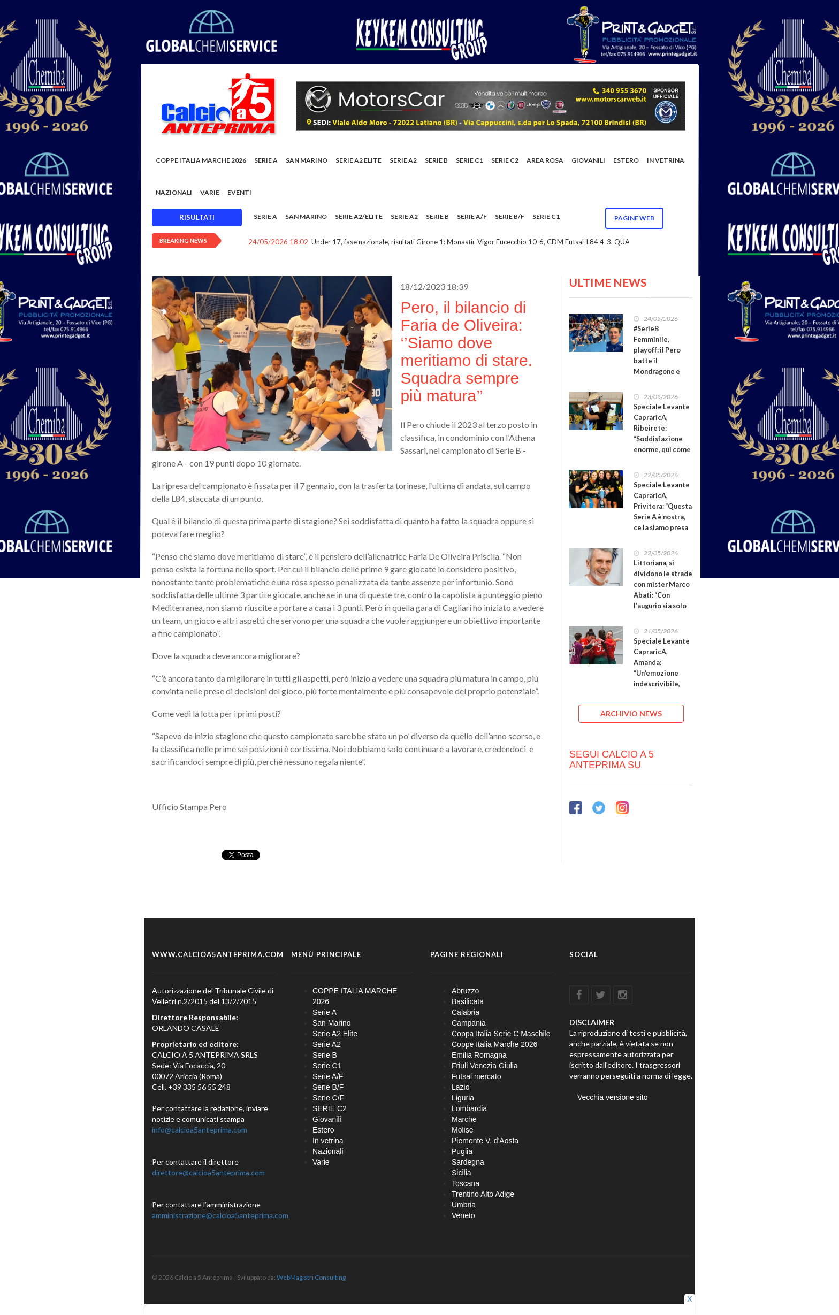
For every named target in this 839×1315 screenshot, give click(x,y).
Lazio (460, 1087)
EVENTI (239, 192)
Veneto (463, 1215)
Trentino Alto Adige (483, 1194)
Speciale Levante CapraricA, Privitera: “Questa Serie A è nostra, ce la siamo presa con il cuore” (663, 511)
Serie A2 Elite (358, 160)
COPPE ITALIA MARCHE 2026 (201, 160)
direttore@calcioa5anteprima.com (208, 1172)
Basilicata (468, 1001)
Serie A (266, 160)
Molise (462, 1130)
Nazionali (174, 192)
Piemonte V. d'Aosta (485, 1140)
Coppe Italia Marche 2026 (494, 1044)
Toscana (465, 1183)
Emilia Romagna (479, 1055)
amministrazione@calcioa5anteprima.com (220, 1215)
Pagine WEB (634, 218)
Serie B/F (509, 216)
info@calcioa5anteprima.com (199, 1129)
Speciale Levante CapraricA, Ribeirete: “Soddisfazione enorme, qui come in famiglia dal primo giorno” (662, 439)
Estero (626, 160)
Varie (209, 192)
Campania (469, 1023)
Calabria (465, 1012)
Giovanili (588, 160)
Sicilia (461, 1172)
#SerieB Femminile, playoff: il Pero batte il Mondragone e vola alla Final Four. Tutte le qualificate (657, 366)
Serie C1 (469, 160)
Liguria (463, 1098)
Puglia (462, 1151)
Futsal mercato (476, 1076)
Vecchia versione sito (612, 1097)
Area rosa (545, 160)
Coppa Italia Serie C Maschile (501, 1033)
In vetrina (665, 160)
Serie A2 (403, 160)
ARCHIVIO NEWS (631, 713)
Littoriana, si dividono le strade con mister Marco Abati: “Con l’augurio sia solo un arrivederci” (663, 590)
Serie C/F (328, 1098)
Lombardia (469, 1108)
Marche (464, 1119)
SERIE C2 (504, 160)
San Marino (306, 160)
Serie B (436, 160)
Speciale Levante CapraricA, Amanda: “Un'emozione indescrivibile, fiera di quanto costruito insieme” (662, 678)
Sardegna (468, 1162)
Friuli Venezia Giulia (485, 1065)
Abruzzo (465, 991)
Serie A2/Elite (359, 216)
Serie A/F (472, 216)
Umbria (464, 1205)
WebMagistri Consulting (311, 1277)
